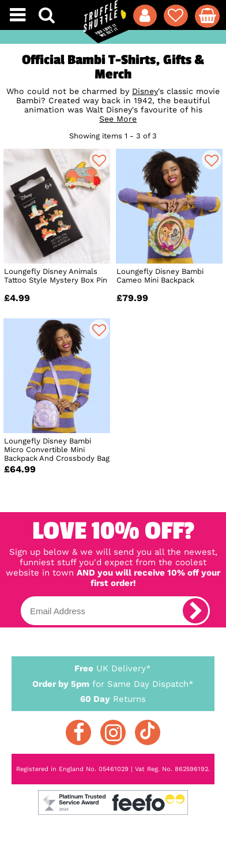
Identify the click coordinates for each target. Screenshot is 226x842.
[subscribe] (195, 610)
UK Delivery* (113, 668)
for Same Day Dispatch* (113, 682)
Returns (113, 698)
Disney (145, 91)
